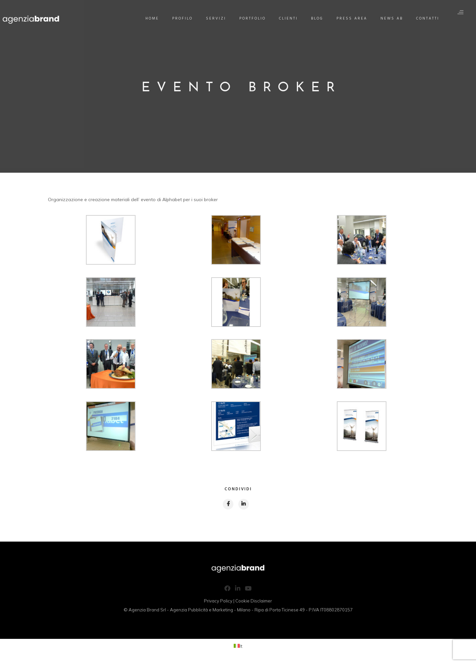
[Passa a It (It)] (238, 646)
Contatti (430, 19)
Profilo (185, 19)
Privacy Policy (218, 601)
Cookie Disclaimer (253, 601)
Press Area (354, 19)
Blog (320, 19)
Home (155, 19)
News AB (394, 19)
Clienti (291, 19)
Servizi (219, 19)
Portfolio (255, 19)
